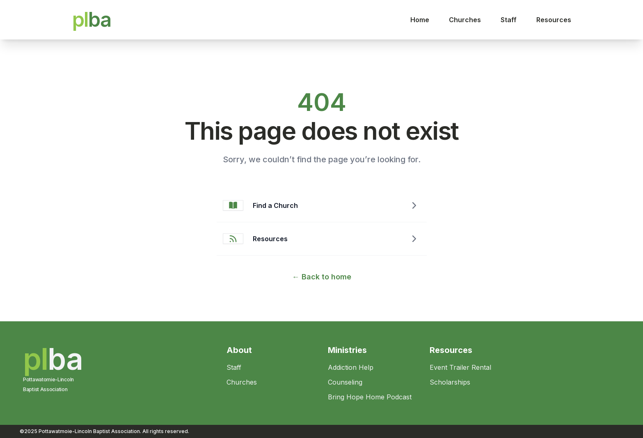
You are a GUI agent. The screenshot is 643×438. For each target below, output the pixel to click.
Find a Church (275, 205)
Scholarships (450, 382)
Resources (553, 20)
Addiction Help (350, 367)
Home (419, 20)
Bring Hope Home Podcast (370, 397)
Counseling (345, 382)
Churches (465, 20)
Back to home (321, 276)
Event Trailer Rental (460, 367)
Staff (509, 20)
